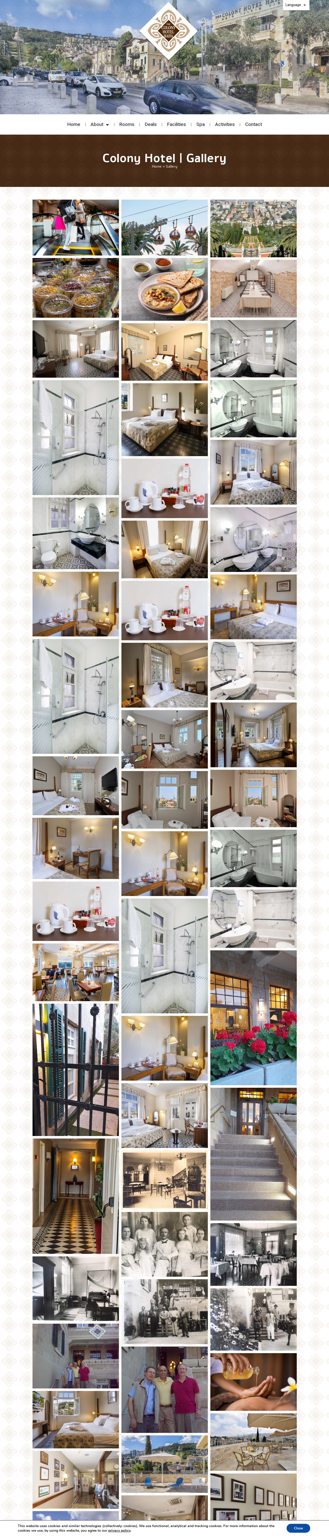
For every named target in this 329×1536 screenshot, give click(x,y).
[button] (53, 102)
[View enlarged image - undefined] (76, 227)
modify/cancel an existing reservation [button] (285, 106)
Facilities (176, 124)
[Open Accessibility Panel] (320, 1527)
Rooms (126, 124)
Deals (151, 124)
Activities (225, 124)
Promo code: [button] (283, 98)
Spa (200, 124)
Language (296, 5)
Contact (253, 124)
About (100, 125)
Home (73, 124)
